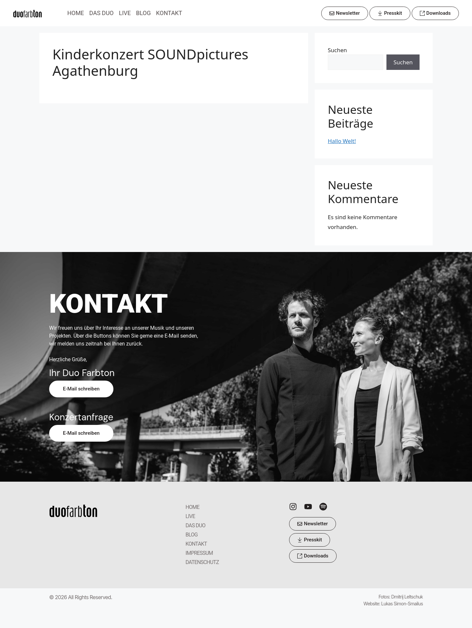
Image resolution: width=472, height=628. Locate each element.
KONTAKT (169, 13)
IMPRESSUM (199, 553)
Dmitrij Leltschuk (407, 596)
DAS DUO (101, 13)
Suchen (337, 50)
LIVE (125, 13)
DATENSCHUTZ (202, 562)
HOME (75, 13)
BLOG (143, 13)
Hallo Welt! (342, 141)
